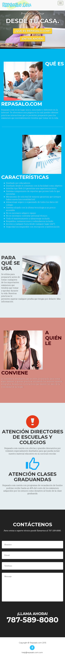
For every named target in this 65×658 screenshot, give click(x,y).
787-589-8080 (32, 619)
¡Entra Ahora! (32, 38)
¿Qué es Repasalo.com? (32, 30)
